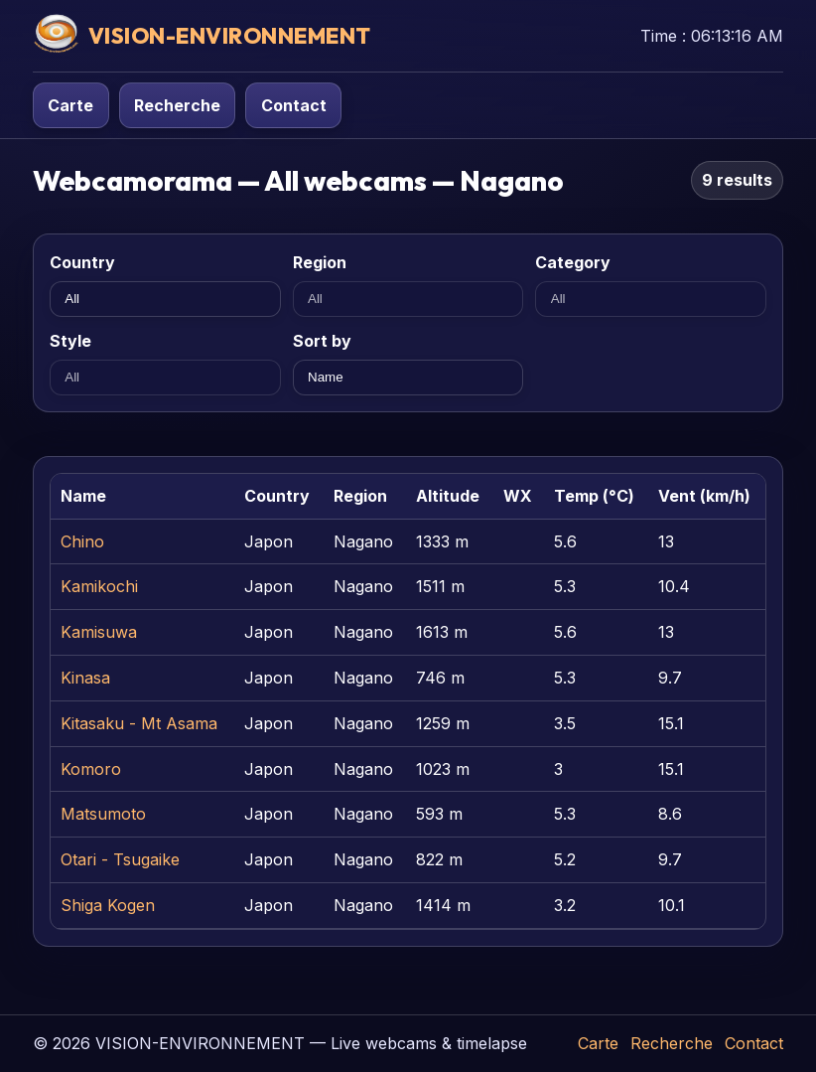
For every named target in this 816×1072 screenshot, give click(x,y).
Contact (294, 105)
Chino (82, 541)
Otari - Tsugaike (120, 859)
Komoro (91, 769)
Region (319, 262)
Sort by (322, 341)
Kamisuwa (99, 632)
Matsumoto (103, 814)
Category (573, 262)
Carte (70, 105)
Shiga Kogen (108, 905)
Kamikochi (99, 586)
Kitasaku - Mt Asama (139, 723)
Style (70, 341)
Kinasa (85, 678)
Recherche (177, 105)
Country (82, 262)
